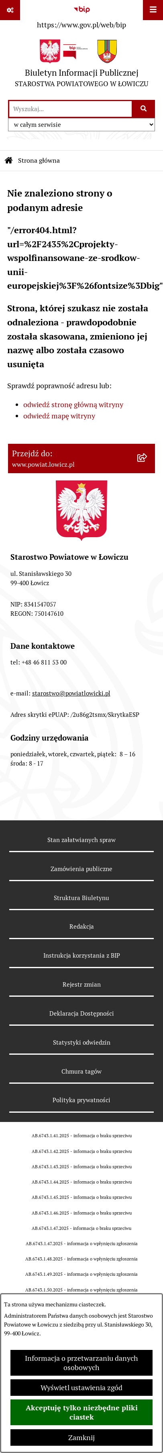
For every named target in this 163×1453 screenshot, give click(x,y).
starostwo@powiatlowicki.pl (71, 693)
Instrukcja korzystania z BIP (81, 955)
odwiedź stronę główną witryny (73, 404)
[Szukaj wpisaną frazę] (144, 109)
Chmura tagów (81, 1071)
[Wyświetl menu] (153, 10)
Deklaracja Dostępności (81, 1013)
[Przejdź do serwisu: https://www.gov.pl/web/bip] (81, 15)
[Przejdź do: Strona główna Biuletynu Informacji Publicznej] (8, 160)
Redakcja (81, 926)
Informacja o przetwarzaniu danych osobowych (81, 1363)
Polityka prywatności (81, 1100)
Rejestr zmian (82, 984)
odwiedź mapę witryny (59, 415)
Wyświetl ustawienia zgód (81, 1387)
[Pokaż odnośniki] (10, 10)
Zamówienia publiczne (81, 869)
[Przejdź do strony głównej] (81, 65)
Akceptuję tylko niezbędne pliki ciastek (82, 1412)
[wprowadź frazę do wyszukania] (70, 109)
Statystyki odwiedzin (81, 1042)
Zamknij (81, 1437)
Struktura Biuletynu (81, 898)
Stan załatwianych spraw (81, 840)
